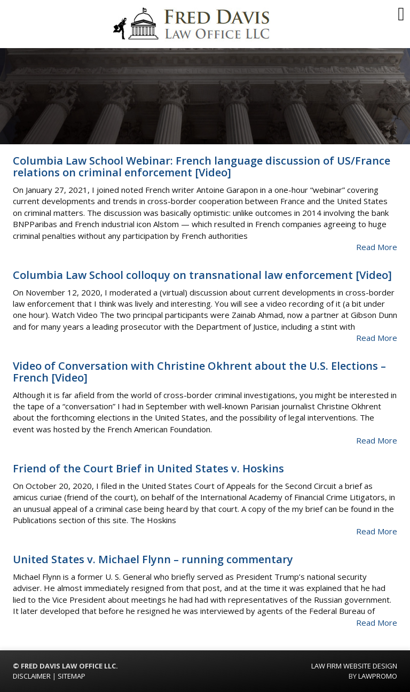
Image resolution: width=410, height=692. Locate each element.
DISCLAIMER (32, 676)
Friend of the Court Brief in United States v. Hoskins (148, 468)
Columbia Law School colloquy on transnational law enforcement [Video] (202, 275)
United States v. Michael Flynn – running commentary (153, 559)
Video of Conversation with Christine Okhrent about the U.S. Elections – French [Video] (199, 372)
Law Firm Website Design (354, 666)
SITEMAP (71, 676)
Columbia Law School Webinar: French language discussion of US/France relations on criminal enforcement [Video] (201, 166)
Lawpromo (377, 676)
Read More (376, 247)
